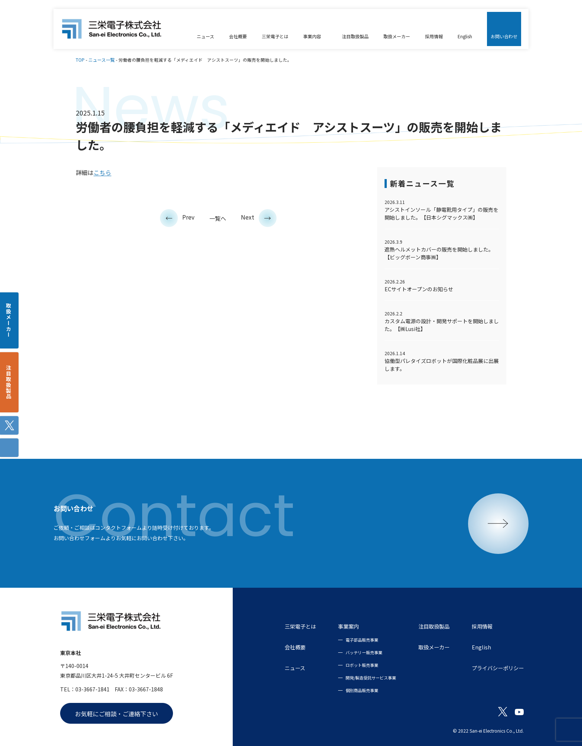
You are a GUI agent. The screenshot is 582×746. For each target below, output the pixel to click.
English (474, 646)
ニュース (275, 667)
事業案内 (333, 626)
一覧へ (218, 218)
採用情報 (476, 626)
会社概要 (275, 646)
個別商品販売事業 (346, 690)
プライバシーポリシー (494, 667)
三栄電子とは (281, 626)
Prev (177, 217)
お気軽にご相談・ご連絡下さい (116, 713)
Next (259, 217)
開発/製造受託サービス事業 (356, 677)
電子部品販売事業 (346, 639)
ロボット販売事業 (346, 665)
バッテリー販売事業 (349, 652)
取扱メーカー (424, 646)
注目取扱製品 (424, 626)
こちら (102, 172)
